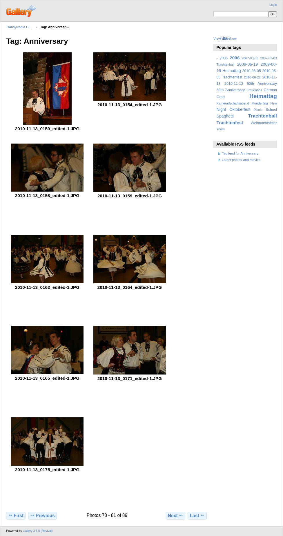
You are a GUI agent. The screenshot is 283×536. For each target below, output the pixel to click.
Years (221, 129)
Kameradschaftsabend (233, 103)
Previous (42, 515)
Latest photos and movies (241, 159)
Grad (221, 97)
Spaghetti (225, 116)
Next (175, 515)
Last (197, 515)
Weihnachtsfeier (264, 123)
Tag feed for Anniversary (240, 153)
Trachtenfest (230, 122)
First (15, 515)
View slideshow (225, 38)
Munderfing (260, 103)
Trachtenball (262, 116)
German (270, 90)
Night (221, 109)
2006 (235, 57)
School (271, 110)
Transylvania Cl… (19, 27)
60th (220, 90)
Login (273, 4)
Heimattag (263, 96)
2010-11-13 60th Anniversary (250, 84)
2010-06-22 (252, 77)
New (274, 103)
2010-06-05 (251, 71)
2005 (223, 58)
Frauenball (254, 90)
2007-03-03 (250, 58)
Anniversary (235, 90)
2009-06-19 (247, 64)
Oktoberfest (240, 109)
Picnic (258, 109)
